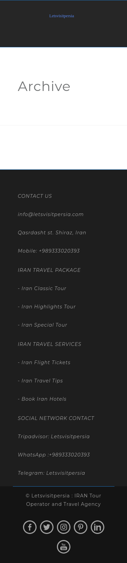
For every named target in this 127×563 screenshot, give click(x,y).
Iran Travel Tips (41, 381)
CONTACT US (35, 196)
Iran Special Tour (43, 325)
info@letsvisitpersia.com (51, 214)
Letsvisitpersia (65, 473)
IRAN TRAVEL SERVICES (50, 344)
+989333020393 (59, 251)
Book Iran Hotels (43, 399)
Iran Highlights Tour (48, 307)
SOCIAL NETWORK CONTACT (56, 418)
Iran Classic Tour (43, 288)
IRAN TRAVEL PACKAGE (49, 270)
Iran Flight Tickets (45, 362)
